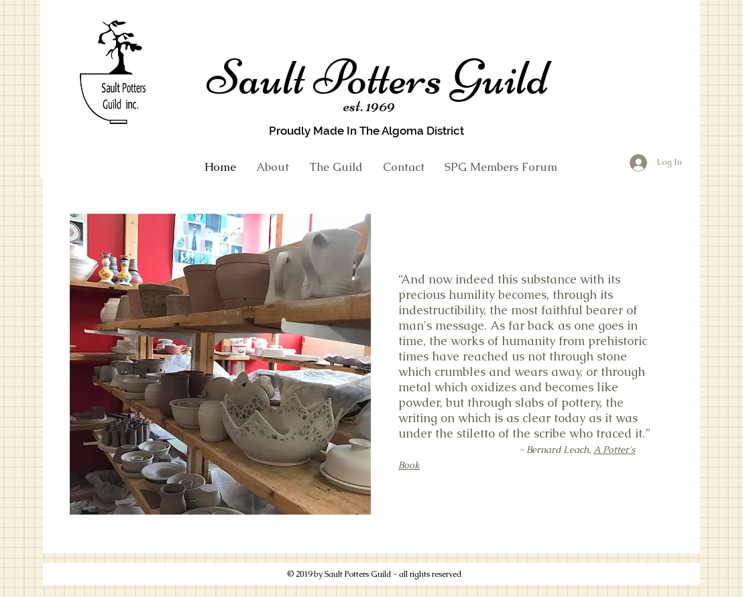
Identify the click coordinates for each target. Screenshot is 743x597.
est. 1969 (369, 105)
